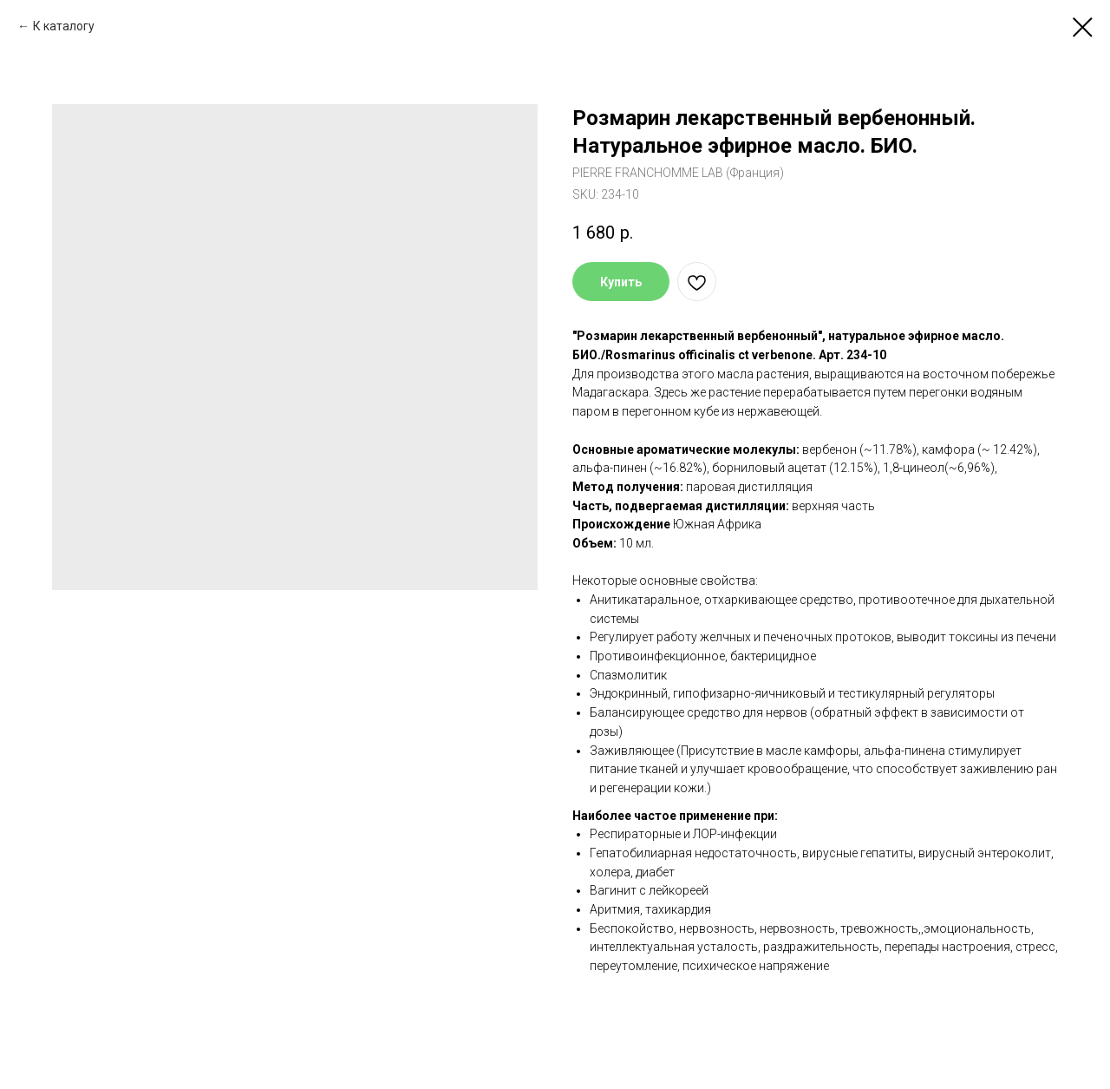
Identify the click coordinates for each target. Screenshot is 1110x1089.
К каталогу (64, 26)
